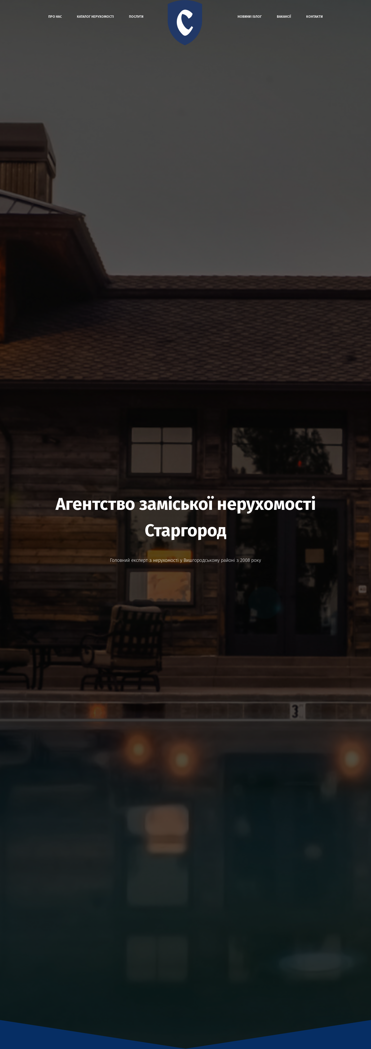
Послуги (136, 17)
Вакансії (284, 17)
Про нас (55, 17)
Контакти (314, 17)
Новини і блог (250, 17)
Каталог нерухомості (95, 17)
